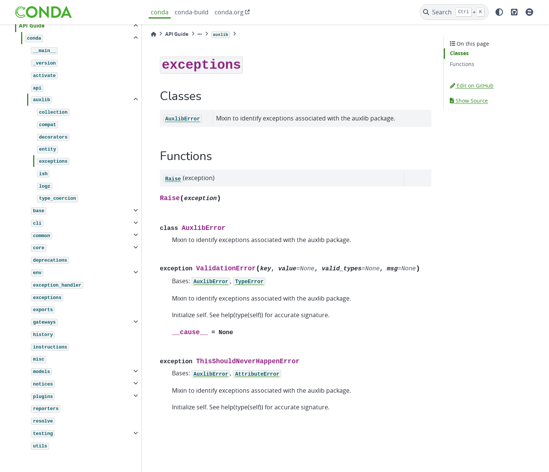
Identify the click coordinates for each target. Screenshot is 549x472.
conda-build (192, 12)
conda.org (229, 12)
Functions (462, 64)
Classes (459, 53)
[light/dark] (499, 12)
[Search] (454, 12)
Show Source (469, 100)
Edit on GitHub (472, 85)
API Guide (31, 25)
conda (160, 12)
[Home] (153, 34)
